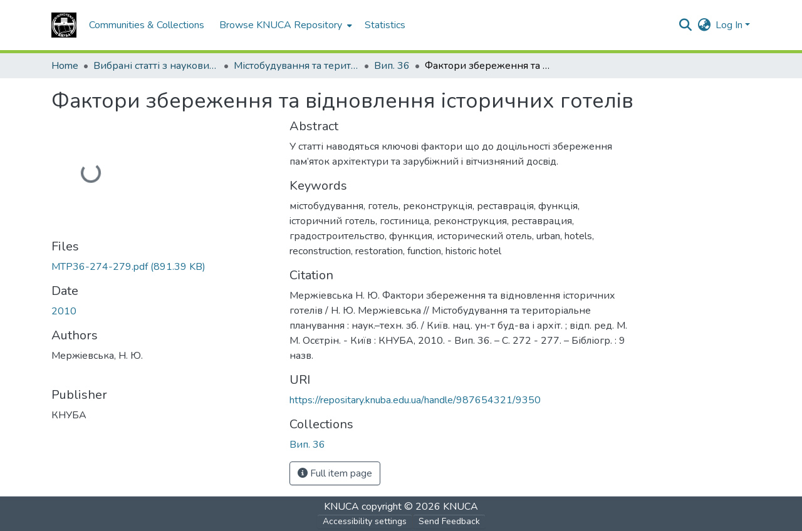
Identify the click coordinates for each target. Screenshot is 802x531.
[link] (162, 266)
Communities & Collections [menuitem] (146, 25)
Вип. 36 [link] (392, 66)
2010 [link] (63, 311)
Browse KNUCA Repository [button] (280, 25)
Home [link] (64, 66)
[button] (63, 25)
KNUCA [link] (341, 506)
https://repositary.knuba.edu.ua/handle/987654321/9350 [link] (415, 400)
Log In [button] (730, 25)
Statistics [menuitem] (385, 25)
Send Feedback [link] (449, 521)
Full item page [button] (335, 473)
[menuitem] (284, 25)
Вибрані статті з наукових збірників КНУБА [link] (156, 66)
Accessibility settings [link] (365, 521)
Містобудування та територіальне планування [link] (296, 66)
